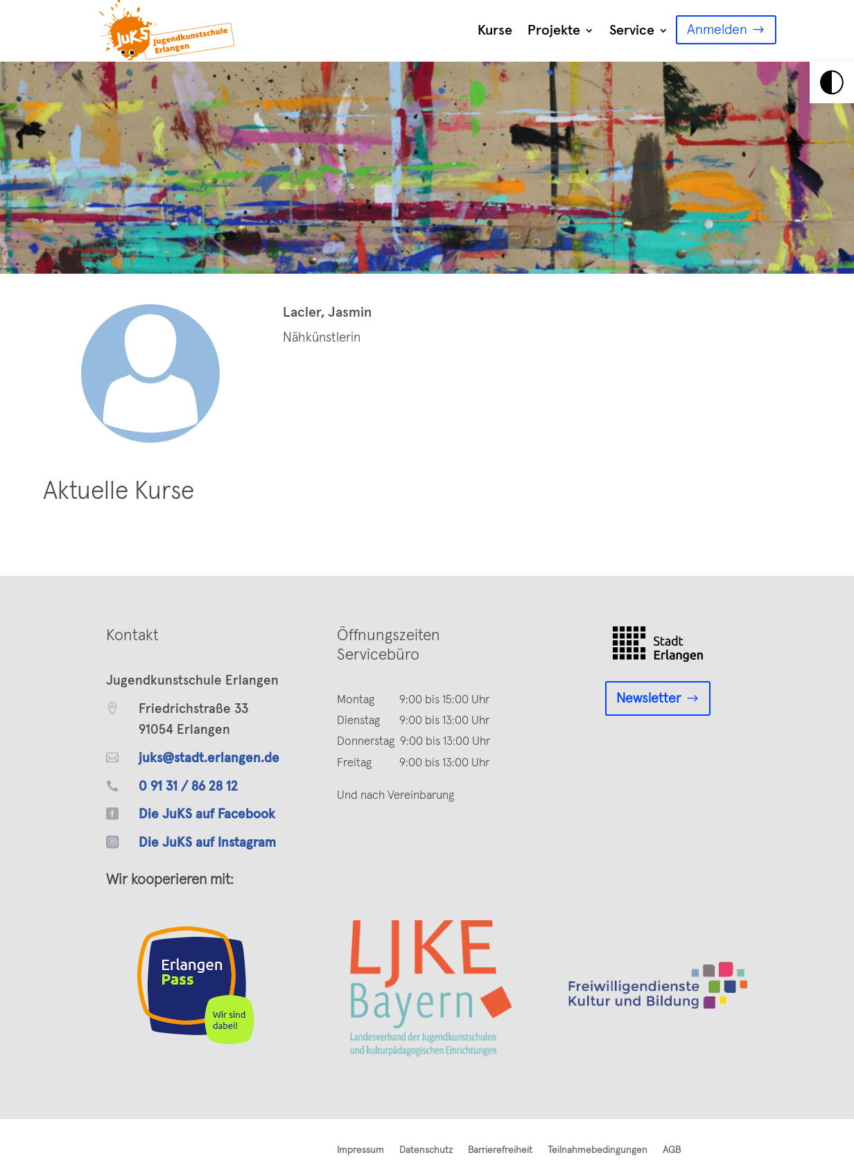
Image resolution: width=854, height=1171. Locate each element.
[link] (832, 82)
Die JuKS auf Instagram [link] (207, 842)
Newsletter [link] (648, 698)
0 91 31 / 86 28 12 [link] (188, 786)
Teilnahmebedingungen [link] (597, 1150)
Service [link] (631, 30)
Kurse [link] (495, 30)
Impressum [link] (360, 1150)
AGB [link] (672, 1150)
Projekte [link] (554, 30)
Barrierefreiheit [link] (500, 1150)
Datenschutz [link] (426, 1150)
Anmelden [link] (717, 30)
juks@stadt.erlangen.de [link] (209, 758)
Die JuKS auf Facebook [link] (207, 814)
